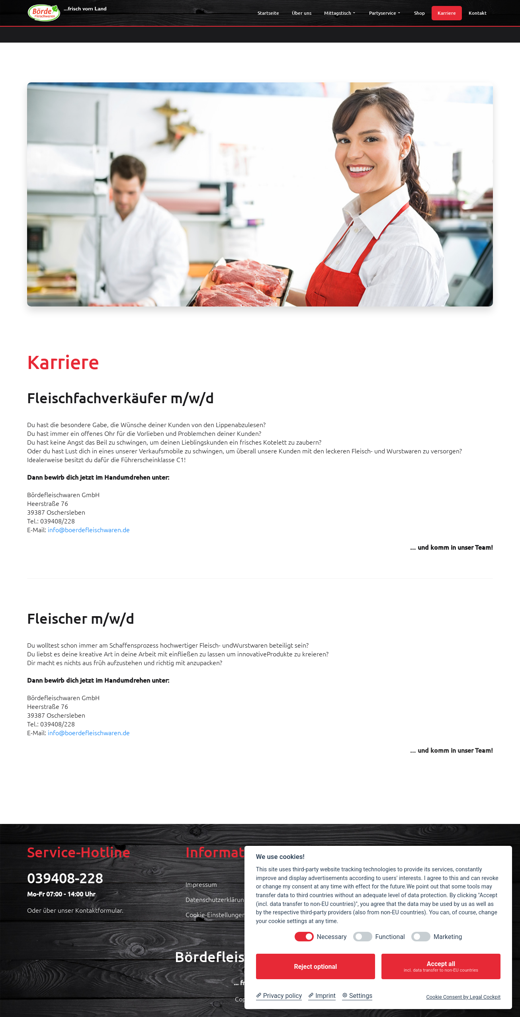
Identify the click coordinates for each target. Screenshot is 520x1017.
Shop (419, 13)
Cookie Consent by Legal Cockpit (463, 997)
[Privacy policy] (279, 996)
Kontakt (478, 13)
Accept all (441, 966)
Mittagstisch (339, 13)
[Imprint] (322, 996)
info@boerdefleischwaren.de (89, 529)
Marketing (448, 937)
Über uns (301, 13)
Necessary (332, 937)
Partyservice (384, 13)
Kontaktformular (98, 910)
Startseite (268, 13)
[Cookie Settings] (357, 996)
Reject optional (315, 966)
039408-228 (65, 877)
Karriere (447, 13)
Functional (390, 937)
